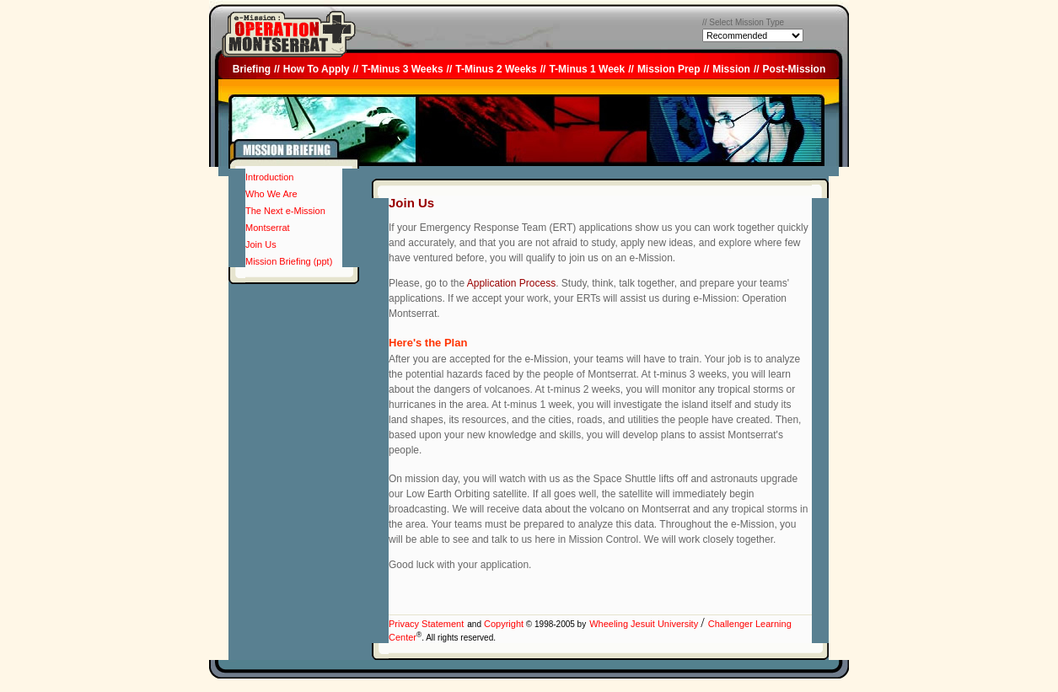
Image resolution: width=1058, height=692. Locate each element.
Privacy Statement (426, 624)
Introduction (269, 177)
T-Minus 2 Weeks (495, 69)
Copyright (502, 624)
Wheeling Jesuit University (645, 624)
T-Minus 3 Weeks (402, 69)
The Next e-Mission (285, 211)
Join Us (261, 244)
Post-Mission (794, 69)
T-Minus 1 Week (587, 69)
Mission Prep (669, 69)
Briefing (252, 69)
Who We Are (271, 194)
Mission (731, 69)
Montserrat (267, 228)
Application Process (511, 283)
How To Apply (316, 69)
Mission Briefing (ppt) (288, 261)
